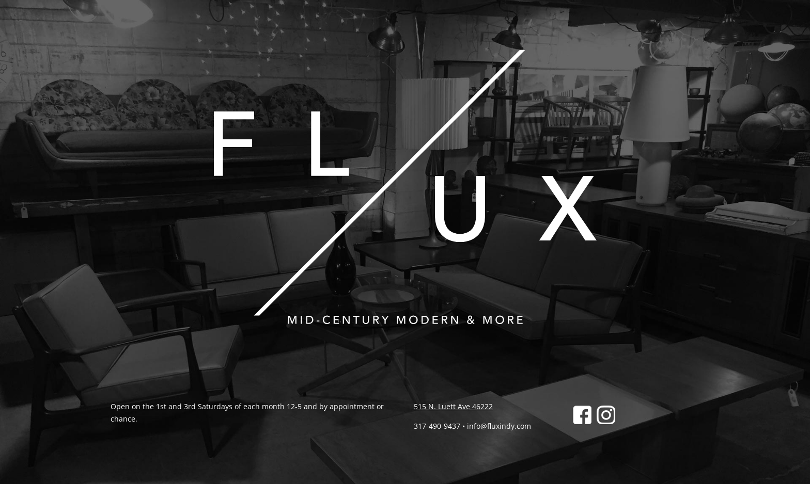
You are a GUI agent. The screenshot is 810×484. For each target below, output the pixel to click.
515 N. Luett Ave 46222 (453, 406)
